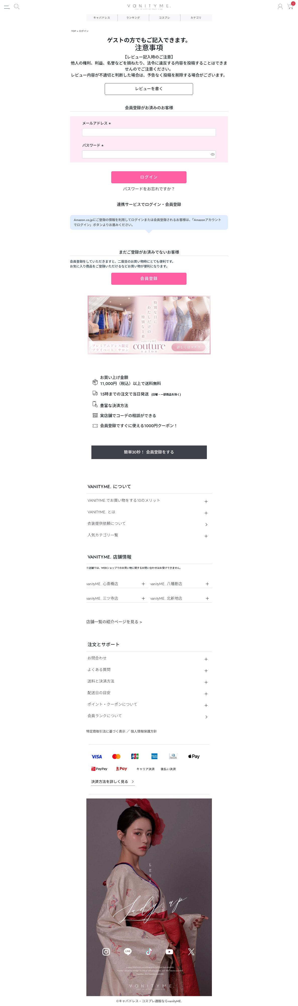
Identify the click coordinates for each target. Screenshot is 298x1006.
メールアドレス (97, 123)
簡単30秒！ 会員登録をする (149, 452)
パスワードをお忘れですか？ (149, 189)
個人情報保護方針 (144, 731)
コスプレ (164, 18)
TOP (73, 31)
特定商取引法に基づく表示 (106, 731)
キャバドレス (101, 18)
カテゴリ (196, 18)
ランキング (133, 18)
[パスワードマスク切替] (212, 154)
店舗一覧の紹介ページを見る (114, 622)
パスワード (93, 145)
